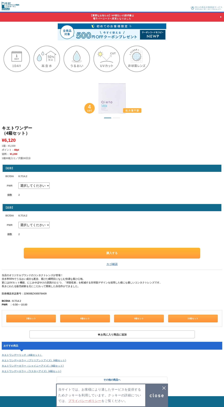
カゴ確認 (112, 264)
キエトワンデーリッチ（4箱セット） (22, 355)
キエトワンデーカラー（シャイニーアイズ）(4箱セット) (33, 365)
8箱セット (139, 318)
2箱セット (31, 318)
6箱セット (85, 318)
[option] (112, 97)
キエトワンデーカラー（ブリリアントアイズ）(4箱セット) (34, 360)
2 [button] (116, 118)
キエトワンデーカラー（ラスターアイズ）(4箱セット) (31, 371)
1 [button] (107, 118)
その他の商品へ (112, 379)
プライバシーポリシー (84, 401)
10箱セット (193, 318)
